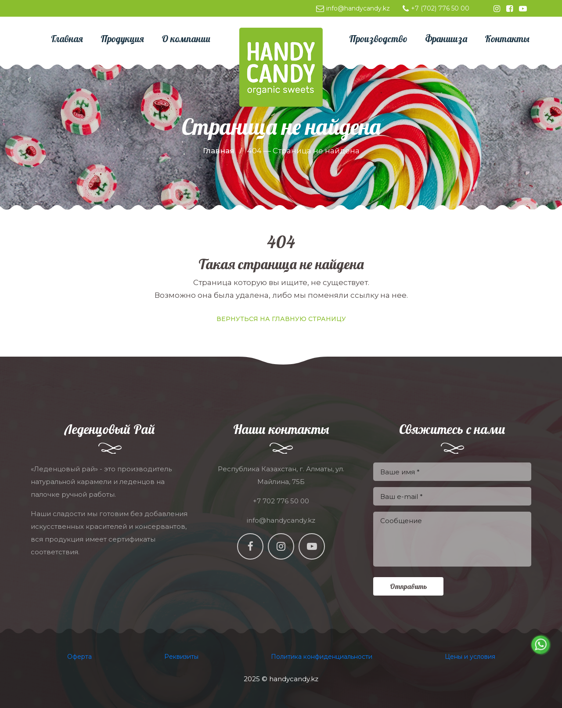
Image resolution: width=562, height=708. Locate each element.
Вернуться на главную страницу (281, 319)
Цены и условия (470, 657)
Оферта (79, 657)
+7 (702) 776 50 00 (436, 8)
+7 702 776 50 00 (281, 501)
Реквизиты (181, 657)
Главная (218, 150)
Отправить (408, 586)
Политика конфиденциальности (321, 657)
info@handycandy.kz (353, 8)
